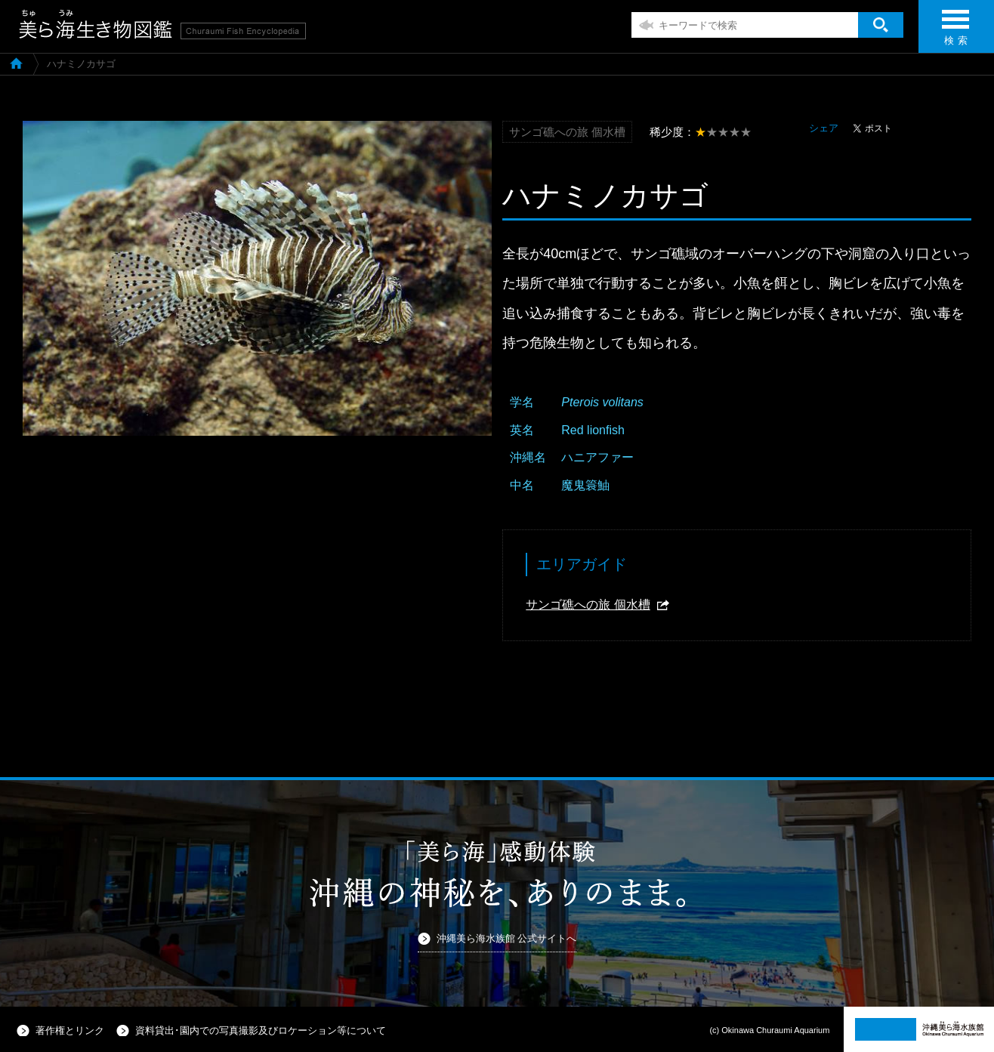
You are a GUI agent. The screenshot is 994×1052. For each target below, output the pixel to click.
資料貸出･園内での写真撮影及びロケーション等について (260, 1030)
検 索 (955, 32)
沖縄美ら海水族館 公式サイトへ (507, 938)
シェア (823, 128)
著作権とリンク (70, 1030)
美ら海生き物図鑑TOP (16, 63)
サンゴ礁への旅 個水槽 (588, 604)
